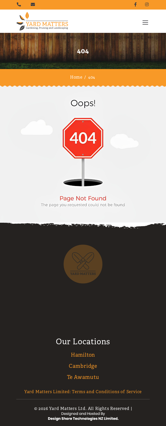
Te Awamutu (83, 377)
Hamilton (83, 355)
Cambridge (83, 366)
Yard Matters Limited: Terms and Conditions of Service (83, 391)
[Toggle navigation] (145, 22)
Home (76, 77)
